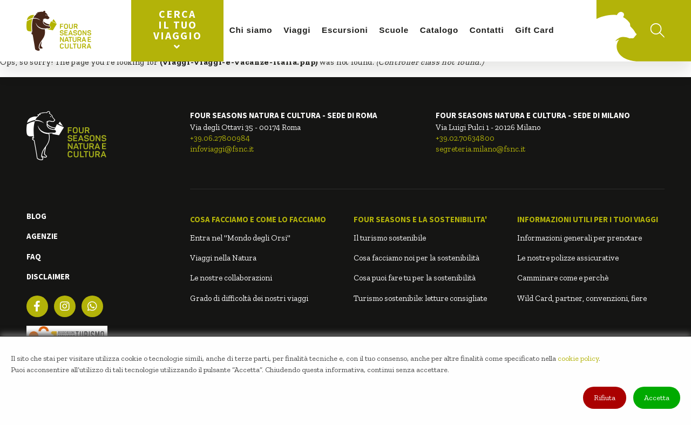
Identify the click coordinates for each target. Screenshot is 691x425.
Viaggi (296, 30)
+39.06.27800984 (220, 138)
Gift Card (534, 30)
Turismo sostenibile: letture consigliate (420, 298)
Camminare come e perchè (562, 278)
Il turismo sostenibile (390, 238)
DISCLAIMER (48, 276)
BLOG (36, 216)
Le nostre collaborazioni (231, 278)
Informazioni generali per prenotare (579, 238)
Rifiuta (604, 397)
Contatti (487, 30)
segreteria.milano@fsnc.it (480, 149)
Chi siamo (251, 30)
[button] (263, 219)
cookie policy (578, 358)
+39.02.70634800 (465, 138)
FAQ (33, 256)
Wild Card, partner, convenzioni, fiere (582, 298)
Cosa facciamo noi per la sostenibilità (416, 258)
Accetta (656, 397)
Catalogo (439, 30)
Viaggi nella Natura (223, 258)
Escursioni (345, 30)
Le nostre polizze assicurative (568, 258)
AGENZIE (42, 236)
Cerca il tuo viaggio (177, 29)
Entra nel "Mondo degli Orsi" (240, 238)
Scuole (394, 30)
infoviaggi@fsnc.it (222, 149)
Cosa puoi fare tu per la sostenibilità (415, 278)
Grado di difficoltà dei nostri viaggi (249, 298)
